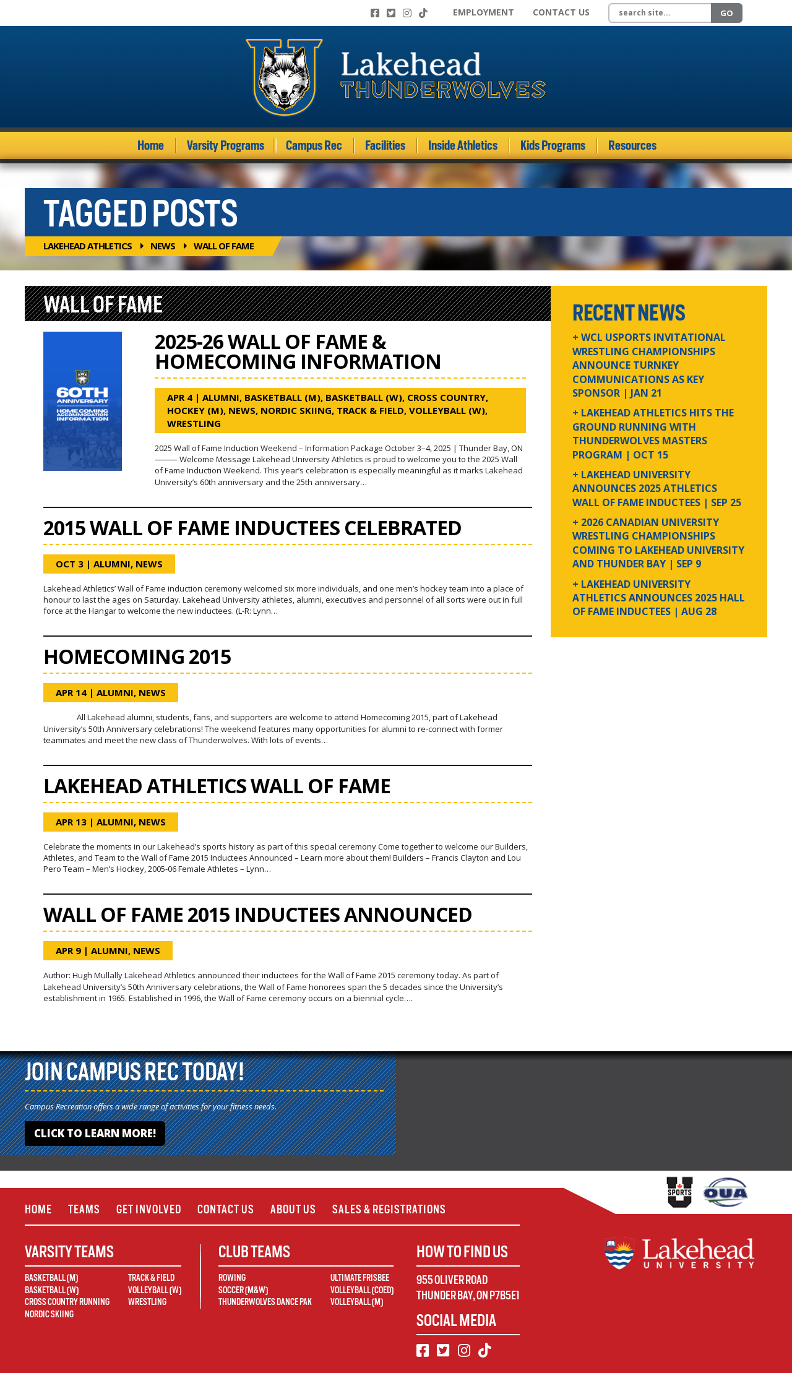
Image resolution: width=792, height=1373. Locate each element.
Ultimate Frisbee (359, 1278)
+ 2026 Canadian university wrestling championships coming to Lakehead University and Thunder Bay (658, 542)
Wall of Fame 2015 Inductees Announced (257, 914)
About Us (293, 1209)
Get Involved (148, 1209)
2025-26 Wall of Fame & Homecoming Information (298, 351)
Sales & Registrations (389, 1209)
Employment (483, 12)
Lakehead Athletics (87, 245)
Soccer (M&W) (243, 1290)
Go (726, 13)
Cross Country (446, 397)
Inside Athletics (462, 145)
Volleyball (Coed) (362, 1290)
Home (150, 145)
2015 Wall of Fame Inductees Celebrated (252, 527)
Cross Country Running (67, 1302)
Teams (84, 1209)
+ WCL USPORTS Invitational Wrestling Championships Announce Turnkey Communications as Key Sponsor (649, 365)
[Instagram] (407, 13)
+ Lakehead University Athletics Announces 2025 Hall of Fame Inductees (658, 598)
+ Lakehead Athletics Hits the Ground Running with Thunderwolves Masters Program (653, 433)
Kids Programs (552, 145)
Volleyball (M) (356, 1302)
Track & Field (370, 410)
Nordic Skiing (296, 410)
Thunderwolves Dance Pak (265, 1302)
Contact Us (561, 12)
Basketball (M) (282, 397)
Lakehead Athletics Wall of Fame (216, 785)
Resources (632, 145)
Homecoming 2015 (137, 656)
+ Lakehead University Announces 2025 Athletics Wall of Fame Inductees (656, 488)
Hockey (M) (195, 410)
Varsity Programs (225, 145)
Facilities (385, 145)
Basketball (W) (363, 397)
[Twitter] (391, 13)
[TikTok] (423, 13)
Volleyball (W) (447, 410)
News (162, 245)
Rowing (232, 1278)
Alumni (220, 397)
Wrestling (194, 423)
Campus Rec (314, 145)
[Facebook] (375, 13)
